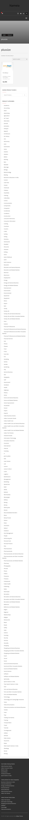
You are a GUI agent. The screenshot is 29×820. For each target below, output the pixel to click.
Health (5, 387)
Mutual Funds (7, 518)
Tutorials (6, 728)
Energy (5, 280)
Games (5, 362)
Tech (5, 686)
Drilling (5, 252)
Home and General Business (11, 397)
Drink (5, 254)
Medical (6, 492)
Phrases (6, 568)
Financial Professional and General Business (15, 329)
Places (5, 571)
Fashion (6, 324)
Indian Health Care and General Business (14, 423)
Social (5, 661)
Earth (5, 259)
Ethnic (5, 301)
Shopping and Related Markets (11, 653)
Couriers (6, 229)
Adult (5, 110)
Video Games (7, 738)
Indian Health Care (8, 421)
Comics (6, 200)
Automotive (7, 146)
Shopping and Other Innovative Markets (14, 650)
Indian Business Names (10, 416)
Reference (6, 604)
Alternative (6, 121)
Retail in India (4, 770)
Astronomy (6, 141)
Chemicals (6, 187)
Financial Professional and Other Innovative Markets (14, 332)
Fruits (5, 351)
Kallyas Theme (19, 816)
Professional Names (6, 773)
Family (5, 308)
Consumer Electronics (9, 218)
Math (5, 487)
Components (7, 205)
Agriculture (6, 115)
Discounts (6, 247)
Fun (5, 356)
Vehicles (6, 735)
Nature (5, 520)
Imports (6, 413)
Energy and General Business (11, 283)
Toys (5, 715)
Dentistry (6, 239)
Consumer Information (9, 221)
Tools (5, 712)
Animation (6, 126)
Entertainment (7, 288)
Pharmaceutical (8, 548)
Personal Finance (8, 543)
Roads (5, 625)
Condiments (7, 211)
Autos (5, 149)
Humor (5, 408)
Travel (5, 725)
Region (5, 609)
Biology (6, 169)
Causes (5, 185)
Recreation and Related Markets (12, 602)
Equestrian (6, 295)
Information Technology (10, 438)
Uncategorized (7, 730)
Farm (5, 321)
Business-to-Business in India (11, 177)
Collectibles (7, 198)
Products (6, 578)
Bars (5, 162)
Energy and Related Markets (11, 285)
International (7, 446)
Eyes (5, 306)
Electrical (6, 272)
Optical (5, 528)
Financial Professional (9, 326)
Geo (5, 374)
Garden (6, 364)
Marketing (6, 482)
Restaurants (7, 620)
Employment (7, 277)
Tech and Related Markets (10, 694)
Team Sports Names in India (11, 684)
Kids (5, 458)
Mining (5, 502)
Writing (6, 753)
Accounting (7, 108)
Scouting (6, 635)
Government (7, 382)
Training (6, 720)
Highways (6, 390)
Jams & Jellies (7, 456)
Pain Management (8, 533)
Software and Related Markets (11, 676)
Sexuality (6, 643)
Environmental (7, 293)
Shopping (6, 645)
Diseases (6, 249)
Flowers (6, 346)
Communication (8, 203)
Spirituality (6, 679)
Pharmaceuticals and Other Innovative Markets (12, 557)
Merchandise (7, 494)
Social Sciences (7, 671)
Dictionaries (7, 241)
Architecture (7, 133)
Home (5, 395)
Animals (6, 123)
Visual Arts (6, 740)
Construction (7, 216)
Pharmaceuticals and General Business (13, 554)
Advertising (7, 113)
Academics (6, 105)
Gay (5, 369)
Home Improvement (9, 403)
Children (6, 190)
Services (6, 640)
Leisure (6, 466)
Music (5, 515)
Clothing (6, 195)
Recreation (6, 594)
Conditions (6, 213)
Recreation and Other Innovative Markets (14, 599)
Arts (5, 139)
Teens (5, 702)
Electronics (6, 275)
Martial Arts (7, 484)
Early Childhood (8, 257)
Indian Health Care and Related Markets (14, 430)
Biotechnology (7, 172)
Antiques (6, 128)
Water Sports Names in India (11, 746)
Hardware (6, 385)
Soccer (5, 658)
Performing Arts (8, 538)
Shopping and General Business (12, 648)
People (5, 536)
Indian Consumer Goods (10, 418)
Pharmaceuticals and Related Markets (13, 560)
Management (7, 479)
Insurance (6, 443)
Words (5, 751)
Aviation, (6, 154)
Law (5, 464)
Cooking (6, 223)
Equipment (6, 298)
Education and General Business (12, 267)
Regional (6, 612)
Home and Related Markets (11, 400)
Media (5, 489)
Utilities (6, 733)
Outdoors (6, 530)
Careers (6, 180)
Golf (5, 380)
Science (6, 632)
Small (5, 656)
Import (5, 410)
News (5, 523)
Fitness (5, 343)
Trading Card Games (9, 717)
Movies (5, 510)
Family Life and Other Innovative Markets (14, 316)
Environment (7, 290)
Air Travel (6, 118)
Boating (6, 175)
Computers (7, 208)
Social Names (4, 772)
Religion (6, 617)
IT (4, 453)
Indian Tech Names (9, 433)
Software (6, 674)
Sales (5, 630)
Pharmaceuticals (8, 551)
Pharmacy (6, 563)
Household (6, 405)
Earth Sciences (7, 262)
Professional (7, 581)
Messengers (7, 497)
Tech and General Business (10, 689)
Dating (5, 236)
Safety (5, 627)
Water (5, 743)
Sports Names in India (9, 681)
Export (5, 303)
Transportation (7, 722)
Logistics (6, 474)
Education (6, 265)
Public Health (7, 584)
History (6, 392)
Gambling (6, 359)
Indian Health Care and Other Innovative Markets (13, 427)
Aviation (6, 151)
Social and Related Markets (10, 668)
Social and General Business (11, 663)
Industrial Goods (8, 435)
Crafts (5, 231)
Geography (6, 377)
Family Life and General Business (12, 313)
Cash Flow (6, 182)
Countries (6, 226)
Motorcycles (7, 507)
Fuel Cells (6, 354)
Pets (5, 546)
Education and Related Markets (12, 270)
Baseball (6, 164)
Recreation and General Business (12, 596)
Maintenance (7, 476)
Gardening (6, 367)
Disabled (6, 244)
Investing (6, 451)
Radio (5, 589)
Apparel (6, 131)
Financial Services (8, 338)
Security (6, 638)
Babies (5, 157)
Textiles (6, 710)
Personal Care (7, 541)
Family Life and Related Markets (12, 319)
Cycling (5, 234)
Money (5, 505)
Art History (6, 136)
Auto (5, 144)
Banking (6, 159)
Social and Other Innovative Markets (13, 666)
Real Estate (6, 591)
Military (6, 500)
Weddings (6, 748)
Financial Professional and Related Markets (14, 336)
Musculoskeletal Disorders (10, 512)
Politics (5, 573)
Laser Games (7, 461)
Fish (5, 341)
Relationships (7, 614)
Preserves (6, 576)
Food (5, 349)
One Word (6, 525)
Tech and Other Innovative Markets (13, 692)
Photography (7, 566)
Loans (5, 471)
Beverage (6, 167)
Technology (7, 697)
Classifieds (6, 193)
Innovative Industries (9, 440)
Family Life (6, 311)
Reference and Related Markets (12, 607)
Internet (6, 448)
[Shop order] (20, 59)
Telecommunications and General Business (15, 707)
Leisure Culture (8, 469)
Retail (5, 622)
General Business (8, 372)
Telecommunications (9, 704)
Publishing (6, 586)
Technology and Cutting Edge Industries (14, 699)
